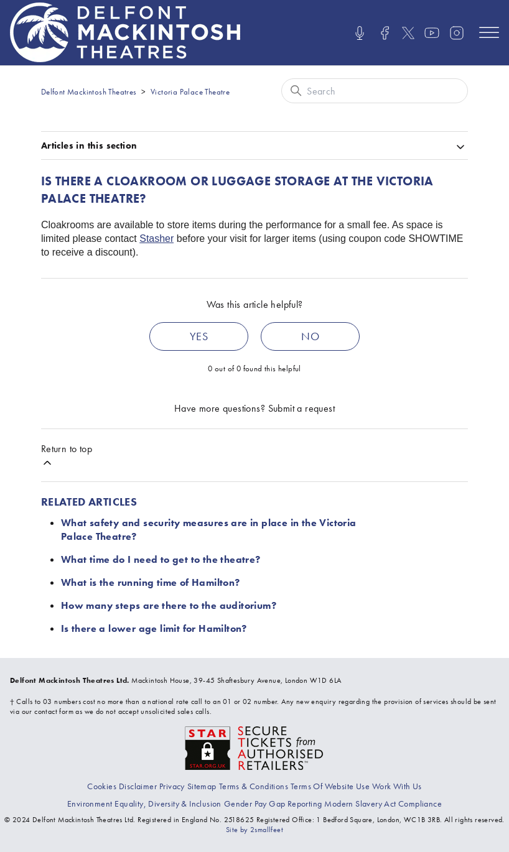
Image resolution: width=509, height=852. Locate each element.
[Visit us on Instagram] (456, 32)
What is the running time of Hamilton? (150, 582)
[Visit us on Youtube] (431, 32)
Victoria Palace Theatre (190, 91)
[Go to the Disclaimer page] (138, 786)
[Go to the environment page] (89, 803)
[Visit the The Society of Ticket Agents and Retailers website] (254, 747)
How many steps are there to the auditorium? (168, 605)
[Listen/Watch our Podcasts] (359, 32)
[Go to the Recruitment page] (397, 786)
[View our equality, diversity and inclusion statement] (167, 803)
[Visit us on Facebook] (384, 32)
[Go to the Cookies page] (101, 786)
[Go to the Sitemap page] (202, 786)
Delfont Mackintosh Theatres (89, 91)
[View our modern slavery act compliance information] (383, 803)
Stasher (156, 238)
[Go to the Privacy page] (172, 786)
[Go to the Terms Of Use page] (330, 786)
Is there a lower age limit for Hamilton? (154, 628)
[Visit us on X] (408, 32)
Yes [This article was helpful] (199, 336)
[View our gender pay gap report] (273, 803)
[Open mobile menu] (489, 32)
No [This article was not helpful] (310, 336)
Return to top (66, 455)
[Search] (374, 90)
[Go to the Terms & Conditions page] (253, 786)
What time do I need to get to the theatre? (161, 559)
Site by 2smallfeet (254, 830)
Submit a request (301, 408)
